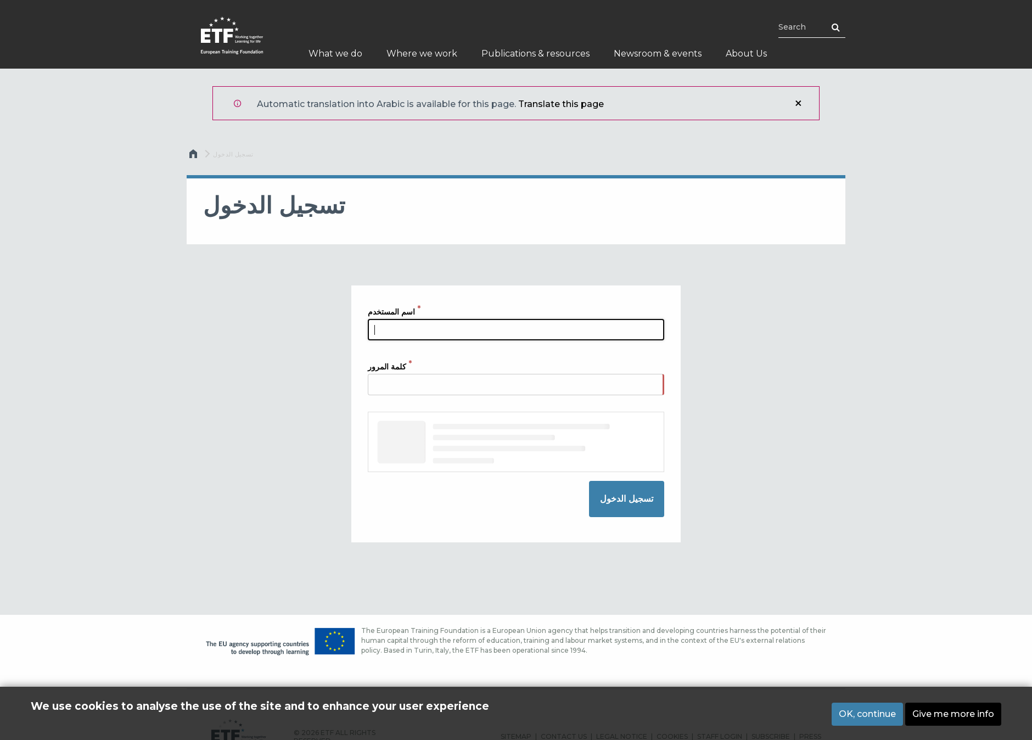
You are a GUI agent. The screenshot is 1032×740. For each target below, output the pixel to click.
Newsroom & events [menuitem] (658, 53)
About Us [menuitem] (746, 53)
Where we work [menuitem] (421, 53)
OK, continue (867, 714)
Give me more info (953, 714)
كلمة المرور (387, 367)
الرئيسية (194, 156)
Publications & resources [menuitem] (535, 53)
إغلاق (798, 103)
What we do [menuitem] (335, 53)
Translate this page (561, 104)
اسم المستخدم (391, 312)
